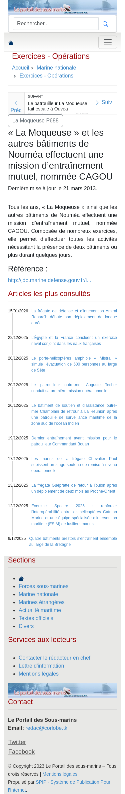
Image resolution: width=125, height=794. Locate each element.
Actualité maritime (40, 610)
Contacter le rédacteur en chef (54, 658)
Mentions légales (39, 674)
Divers (26, 626)
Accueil (20, 68)
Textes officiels (36, 618)
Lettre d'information (41, 666)
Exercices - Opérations (51, 56)
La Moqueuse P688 (35, 120)
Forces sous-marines (43, 586)
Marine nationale (38, 594)
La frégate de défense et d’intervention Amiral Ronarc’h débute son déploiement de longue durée (74, 317)
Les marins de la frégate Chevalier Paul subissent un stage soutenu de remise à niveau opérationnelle (74, 464)
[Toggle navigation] (107, 42)
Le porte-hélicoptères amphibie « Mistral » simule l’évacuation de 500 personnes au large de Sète (74, 364)
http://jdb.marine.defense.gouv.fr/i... (49, 280)
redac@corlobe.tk (46, 728)
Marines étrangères (42, 602)
